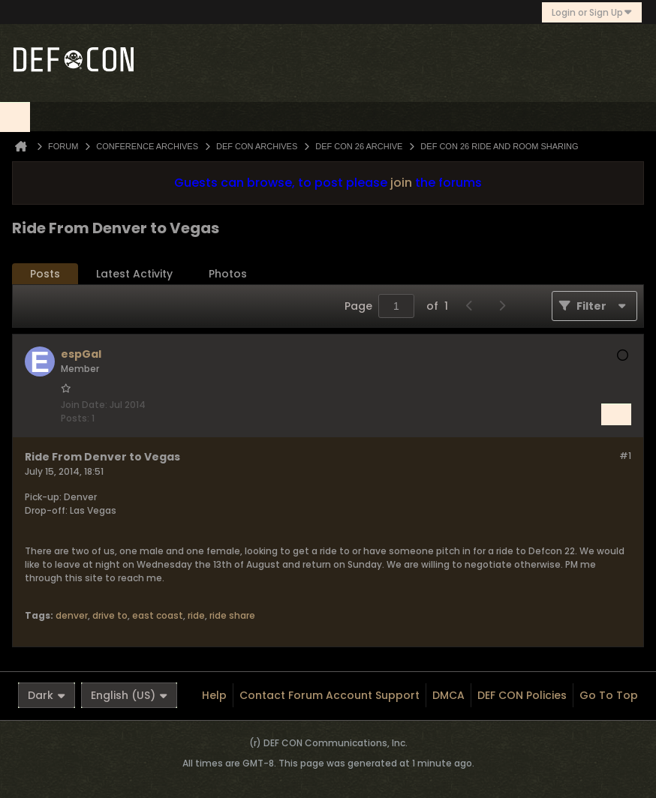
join (401, 182)
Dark (46, 695)
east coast (157, 615)
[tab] (45, 274)
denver (72, 615)
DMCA (448, 695)
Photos (228, 273)
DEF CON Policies (522, 695)
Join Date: (84, 404)
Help (214, 695)
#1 (625, 455)
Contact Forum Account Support (329, 695)
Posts (45, 273)
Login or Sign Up (592, 12)
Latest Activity (134, 273)
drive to (110, 615)
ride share (232, 615)
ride (196, 615)
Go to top (608, 695)
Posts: (75, 418)
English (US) (129, 695)
